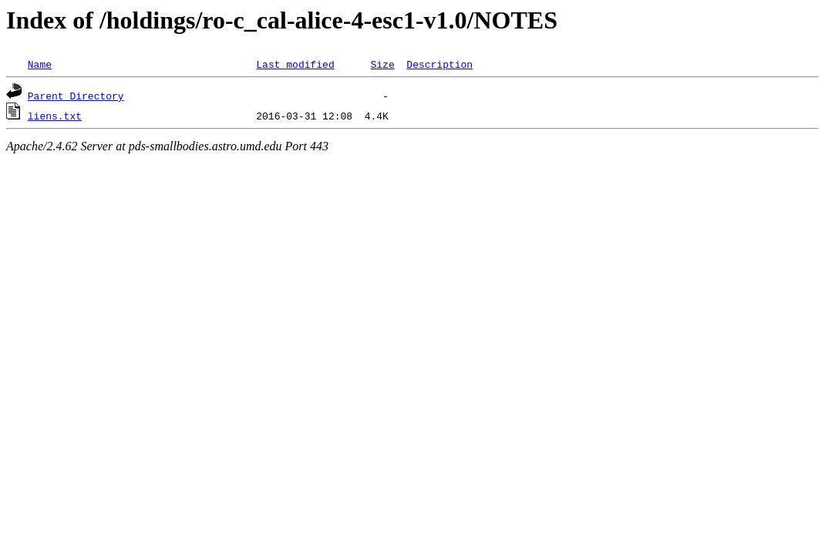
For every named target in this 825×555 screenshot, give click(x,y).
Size (382, 64)
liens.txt (55, 116)
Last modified (295, 64)
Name (40, 64)
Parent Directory (76, 96)
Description (439, 64)
